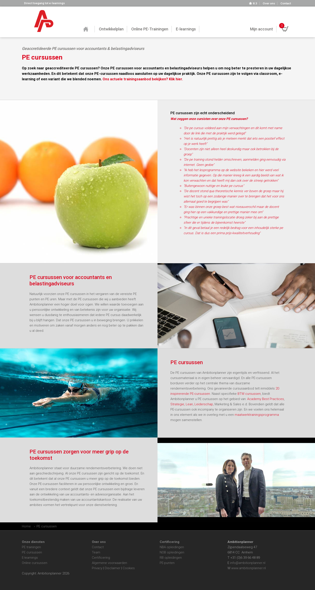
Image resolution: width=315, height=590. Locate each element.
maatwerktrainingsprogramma (257, 415)
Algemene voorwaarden (109, 563)
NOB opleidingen (172, 552)
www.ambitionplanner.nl (248, 568)
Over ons (269, 3)
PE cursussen (32, 552)
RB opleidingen (171, 558)
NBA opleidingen (172, 547)
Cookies (129, 568)
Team (96, 552)
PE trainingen (31, 547)
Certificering (101, 558)
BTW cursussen (249, 394)
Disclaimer (112, 568)
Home (26, 526)
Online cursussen (34, 563)
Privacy (97, 568)
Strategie (177, 404)
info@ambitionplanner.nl (247, 563)
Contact (285, 3)
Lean (189, 404)
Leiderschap (203, 404)
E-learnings (30, 558)
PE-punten (167, 563)
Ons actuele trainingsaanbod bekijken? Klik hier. (143, 79)
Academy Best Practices (265, 399)
